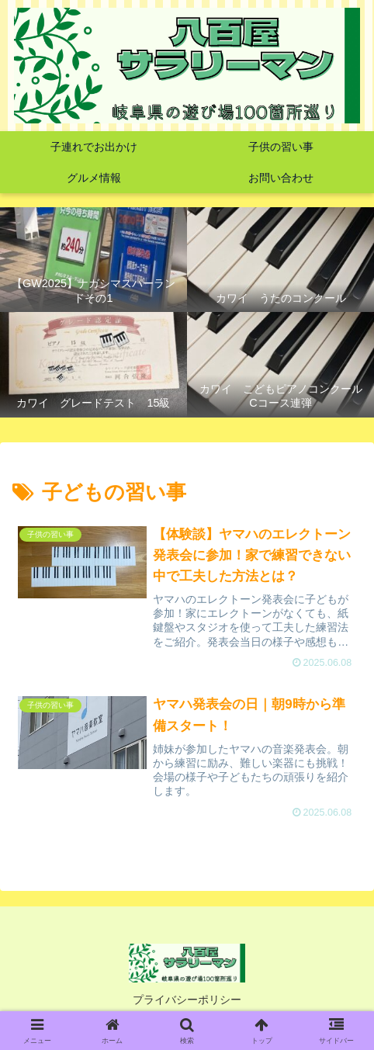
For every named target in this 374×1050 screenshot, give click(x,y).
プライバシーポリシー (187, 999)
